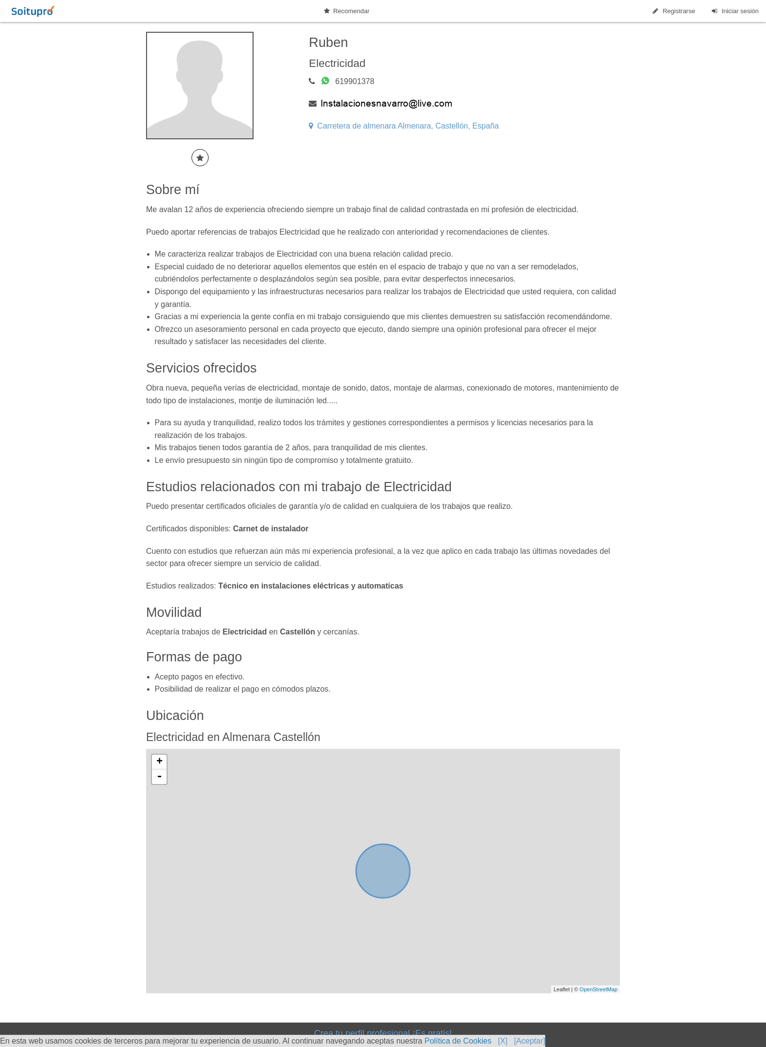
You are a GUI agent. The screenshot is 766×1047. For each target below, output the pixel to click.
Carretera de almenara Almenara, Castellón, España (404, 126)
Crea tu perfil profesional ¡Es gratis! (383, 1033)
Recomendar (346, 11)
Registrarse (673, 11)
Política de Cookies (458, 1041)
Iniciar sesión (734, 11)
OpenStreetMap (598, 989)
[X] (503, 1041)
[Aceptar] (529, 1041)
